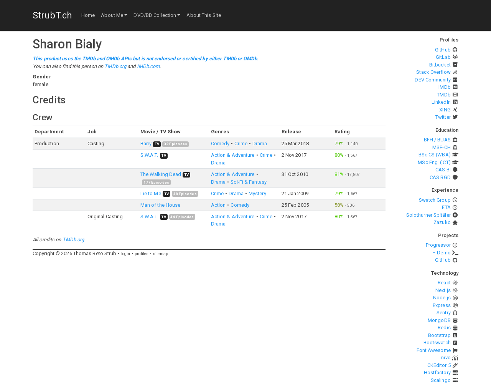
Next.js (443, 290)
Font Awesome (434, 350)
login (125, 253)
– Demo (441, 253)
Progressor (438, 245)
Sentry (444, 312)
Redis (444, 327)
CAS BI (443, 170)
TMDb (443, 95)
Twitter (443, 117)
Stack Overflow (433, 72)
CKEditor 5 (439, 365)
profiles (141, 253)
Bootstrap (439, 335)
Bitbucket (440, 65)
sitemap (160, 253)
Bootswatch (437, 342)
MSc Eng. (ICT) (434, 162)
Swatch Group (435, 200)
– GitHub (440, 260)
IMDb (444, 87)
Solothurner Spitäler (428, 215)
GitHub (443, 50)
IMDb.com (148, 66)
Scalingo (441, 380)
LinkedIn (441, 102)
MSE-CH (441, 147)
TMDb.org (115, 66)
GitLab (443, 57)
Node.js (442, 297)
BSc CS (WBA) (435, 155)
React (444, 282)
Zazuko (442, 222)
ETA (446, 207)
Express (442, 305)
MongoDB (439, 320)
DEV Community (432, 80)
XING (444, 110)
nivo (445, 357)
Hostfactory (437, 372)
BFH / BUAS (437, 140)
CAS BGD (440, 177)
